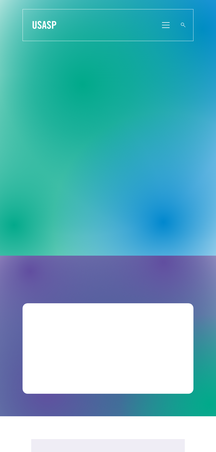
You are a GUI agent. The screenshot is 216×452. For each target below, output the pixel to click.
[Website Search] (183, 25)
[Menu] (166, 25)
